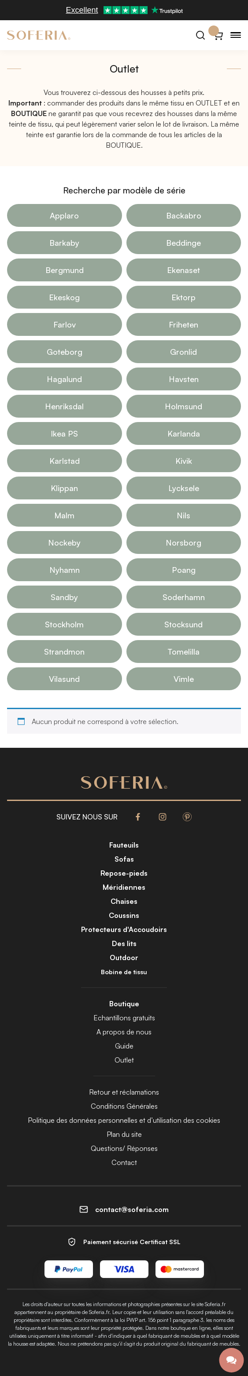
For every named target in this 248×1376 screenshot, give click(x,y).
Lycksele (183, 488)
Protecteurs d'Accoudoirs (124, 929)
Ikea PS (64, 433)
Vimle (184, 679)
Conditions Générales (124, 1106)
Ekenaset (183, 270)
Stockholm (64, 624)
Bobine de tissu (124, 972)
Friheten (183, 324)
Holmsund (183, 406)
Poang (184, 570)
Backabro (183, 215)
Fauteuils (124, 845)
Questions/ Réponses (124, 1148)
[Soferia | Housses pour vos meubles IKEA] (38, 35)
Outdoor (124, 957)
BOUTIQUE (123, 145)
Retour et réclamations (124, 1092)
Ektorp (183, 297)
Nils (183, 515)
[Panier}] (218, 35)
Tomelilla (183, 651)
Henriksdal (64, 406)
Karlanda (183, 433)
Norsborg (183, 542)
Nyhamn (64, 570)
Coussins (124, 915)
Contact (124, 1162)
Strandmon (64, 651)
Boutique (124, 1003)
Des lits (124, 943)
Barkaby (64, 243)
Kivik (183, 461)
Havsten (184, 379)
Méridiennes (124, 887)
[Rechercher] (200, 35)
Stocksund (183, 624)
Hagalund (64, 379)
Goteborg (64, 352)
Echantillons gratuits (124, 1017)
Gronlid (183, 352)
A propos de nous (124, 1031)
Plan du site (124, 1134)
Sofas (124, 859)
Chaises (124, 901)
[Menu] (235, 35)
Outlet (124, 1060)
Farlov (64, 324)
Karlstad (64, 461)
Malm (64, 515)
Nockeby (64, 542)
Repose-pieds (124, 873)
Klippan (64, 488)
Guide (124, 1045)
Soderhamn (184, 597)
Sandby (64, 597)
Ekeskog (64, 297)
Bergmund (64, 270)
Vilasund (64, 679)
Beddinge (183, 243)
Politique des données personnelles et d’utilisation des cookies (124, 1120)
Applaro (64, 215)
